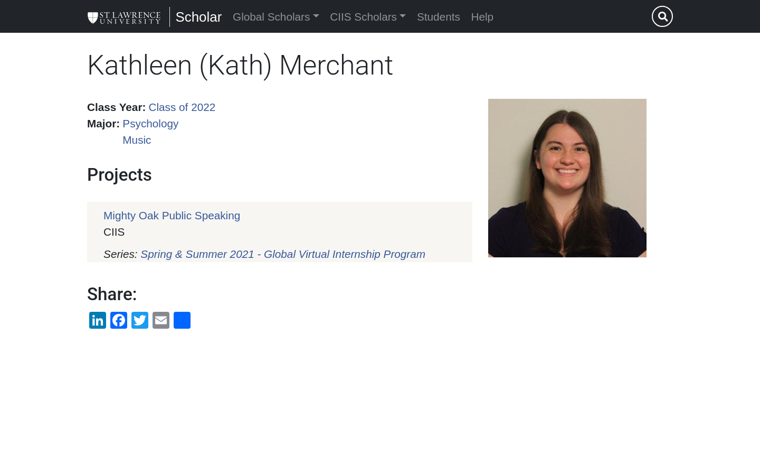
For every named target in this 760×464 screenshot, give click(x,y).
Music (136, 140)
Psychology (150, 123)
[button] (567, 178)
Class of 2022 (182, 107)
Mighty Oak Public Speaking (171, 215)
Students (438, 17)
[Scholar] (124, 16)
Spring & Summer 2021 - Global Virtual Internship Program (282, 254)
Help (482, 17)
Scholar (198, 17)
